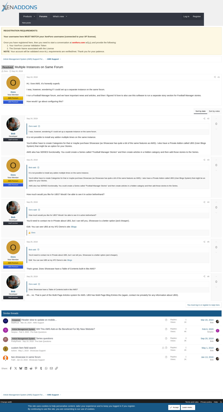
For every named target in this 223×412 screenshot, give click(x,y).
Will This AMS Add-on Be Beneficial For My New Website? (85, 338)
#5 (188, 250)
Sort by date (181, 114)
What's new (58, 16)
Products (27, 16)
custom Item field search (43, 356)
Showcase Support (57, 359)
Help (195, 402)
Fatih (33, 368)
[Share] (195, 78)
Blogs (93, 235)
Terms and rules (170, 402)
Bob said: (52, 173)
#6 (188, 285)
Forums (43, 16)
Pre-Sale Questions (58, 341)
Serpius (34, 341)
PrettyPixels (36, 350)
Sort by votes (194, 114)
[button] (34, 16)
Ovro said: (52, 129)
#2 (188, 121)
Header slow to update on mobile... (58, 328)
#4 (188, 210)
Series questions (64, 347)
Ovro (26, 72)
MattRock (35, 331)
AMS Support (58, 331)
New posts (26, 23)
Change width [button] (27, 402)
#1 (199, 78)
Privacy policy (185, 402)
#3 (188, 166)
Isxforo (34, 359)
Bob (109, 43)
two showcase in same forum (45, 365)
